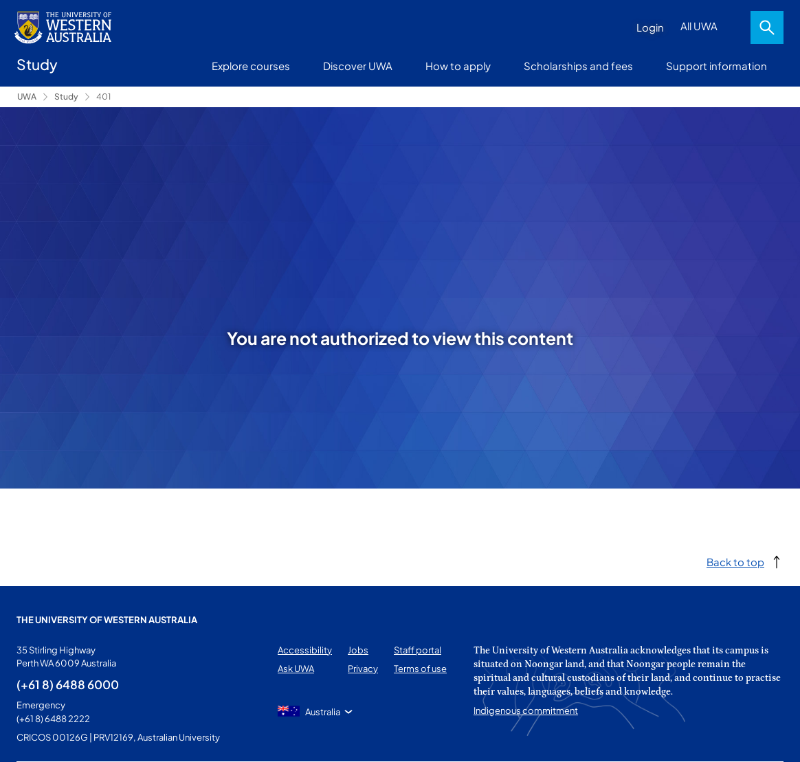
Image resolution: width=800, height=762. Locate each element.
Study (66, 96)
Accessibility (305, 650)
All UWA (699, 25)
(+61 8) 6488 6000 (67, 684)
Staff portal (417, 650)
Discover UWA (357, 65)
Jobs (358, 650)
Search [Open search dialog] (767, 27)
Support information (716, 65)
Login (650, 27)
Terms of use (420, 668)
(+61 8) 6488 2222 (53, 718)
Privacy (363, 668)
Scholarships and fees (578, 65)
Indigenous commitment (526, 710)
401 (103, 96)
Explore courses (251, 65)
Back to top (735, 561)
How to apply (458, 65)
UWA (26, 96)
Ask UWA (296, 668)
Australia (322, 711)
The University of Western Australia (106, 619)
